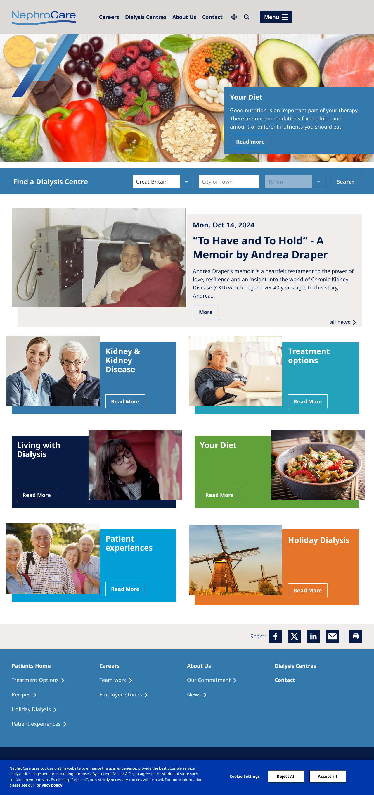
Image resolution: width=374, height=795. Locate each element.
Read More (125, 401)
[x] (294, 636)
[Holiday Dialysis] (37, 709)
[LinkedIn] (313, 636)
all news (340, 321)
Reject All (286, 776)
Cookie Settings (245, 776)
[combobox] (202, 181)
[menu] (276, 17)
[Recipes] (27, 694)
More (206, 311)
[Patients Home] (34, 666)
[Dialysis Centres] (109, 17)
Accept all (327, 776)
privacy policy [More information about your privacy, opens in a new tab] (49, 785)
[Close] (364, 776)
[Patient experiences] (42, 724)
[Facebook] (275, 636)
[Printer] (355, 636)
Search (346, 181)
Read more (250, 141)
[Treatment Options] (41, 680)
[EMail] (332, 636)
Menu (271, 16)
